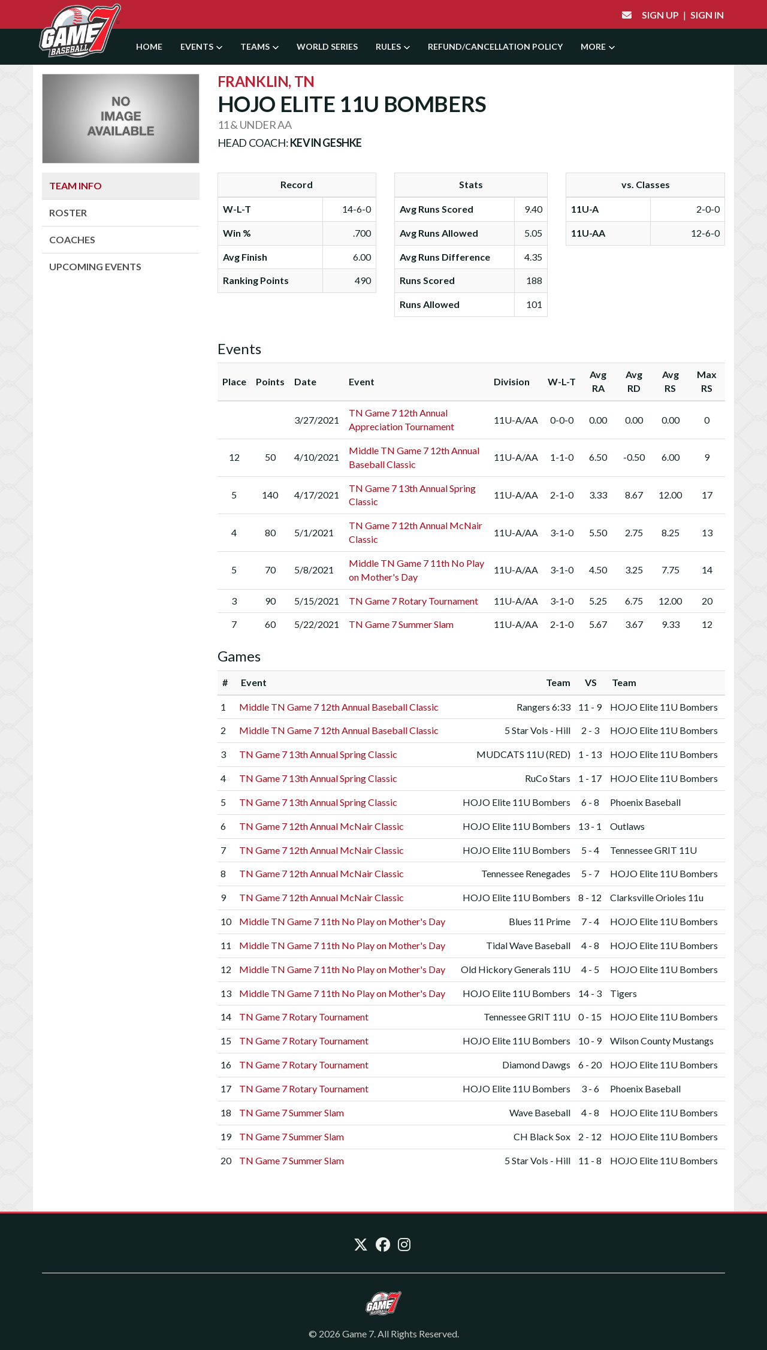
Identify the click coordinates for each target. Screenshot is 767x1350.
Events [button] (201, 46)
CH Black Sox (542, 1136)
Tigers (623, 993)
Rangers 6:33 (543, 706)
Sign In (707, 14)
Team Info (75, 185)
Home (149, 46)
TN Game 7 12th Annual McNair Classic (321, 826)
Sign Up (660, 14)
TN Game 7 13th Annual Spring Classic (318, 754)
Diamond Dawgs (536, 1064)
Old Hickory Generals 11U (515, 969)
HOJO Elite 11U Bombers (664, 706)
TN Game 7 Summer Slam (401, 624)
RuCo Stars (547, 778)
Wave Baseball (539, 1112)
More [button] (598, 46)
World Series (327, 46)
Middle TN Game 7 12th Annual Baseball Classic (339, 706)
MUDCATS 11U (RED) (523, 754)
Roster (68, 212)
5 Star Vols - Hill (537, 730)
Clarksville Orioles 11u (656, 897)
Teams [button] (259, 46)
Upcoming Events (95, 266)
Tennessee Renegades (525, 873)
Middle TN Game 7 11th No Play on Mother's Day (342, 921)
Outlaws (627, 826)
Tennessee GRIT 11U (653, 850)
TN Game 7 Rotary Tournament (413, 600)
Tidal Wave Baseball (528, 945)
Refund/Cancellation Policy (495, 46)
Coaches (72, 239)
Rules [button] (393, 46)
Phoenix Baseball (645, 802)
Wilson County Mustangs (662, 1040)
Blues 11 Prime (539, 921)
